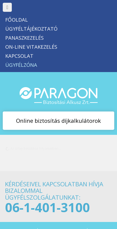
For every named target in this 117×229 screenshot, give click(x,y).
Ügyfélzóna (21, 65)
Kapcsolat (19, 55)
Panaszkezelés (24, 37)
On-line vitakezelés (31, 46)
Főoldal (16, 19)
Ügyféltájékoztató (31, 28)
